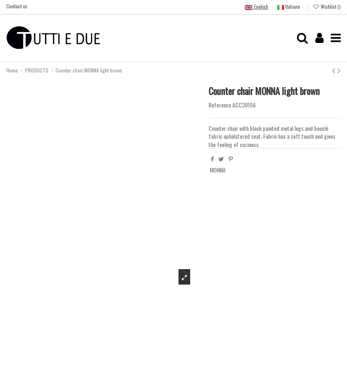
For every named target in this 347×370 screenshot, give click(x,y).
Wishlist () (327, 6)
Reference (220, 105)
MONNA (218, 169)
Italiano (288, 6)
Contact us (17, 6)
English (256, 7)
